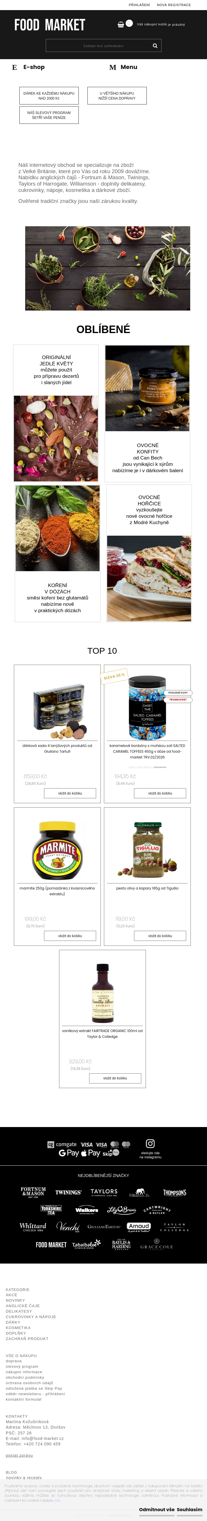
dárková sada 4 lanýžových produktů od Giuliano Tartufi (57, 748)
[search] (155, 45)
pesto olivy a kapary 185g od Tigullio (147, 888)
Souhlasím (189, 1509)
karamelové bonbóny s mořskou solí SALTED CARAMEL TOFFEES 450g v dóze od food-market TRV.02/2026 (147, 751)
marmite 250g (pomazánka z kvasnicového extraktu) (57, 891)
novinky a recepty (24, 1478)
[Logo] (49, 24)
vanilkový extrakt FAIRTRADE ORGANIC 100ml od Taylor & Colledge (102, 1034)
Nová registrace (174, 5)
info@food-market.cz (43, 1439)
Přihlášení (139, 5)
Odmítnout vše (157, 1509)
